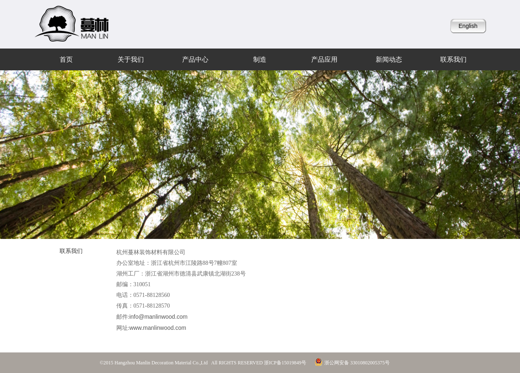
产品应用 (324, 59)
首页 (66, 59)
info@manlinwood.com (158, 316)
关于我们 (131, 59)
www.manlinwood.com (157, 327)
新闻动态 (389, 59)
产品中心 (195, 59)
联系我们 (453, 59)
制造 (259, 59)
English (468, 26)
